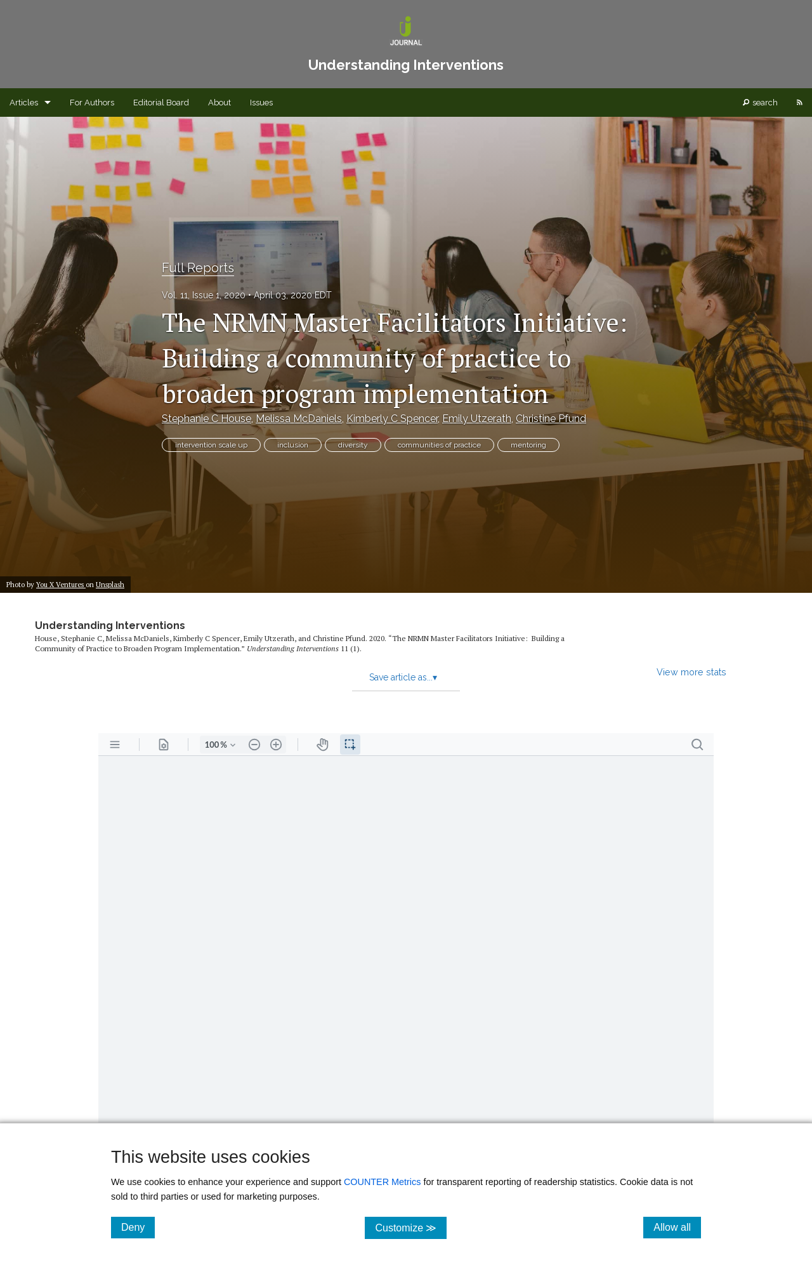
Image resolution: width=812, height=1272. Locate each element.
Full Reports (198, 267)
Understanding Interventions (110, 625)
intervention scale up (211, 445)
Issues (261, 102)
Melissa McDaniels (299, 419)
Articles (24, 102)
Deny (138, 1227)
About (219, 102)
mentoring (528, 445)
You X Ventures (61, 584)
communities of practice (439, 445)
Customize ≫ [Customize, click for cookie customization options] (411, 1227)
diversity (353, 445)
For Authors (92, 102)
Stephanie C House (206, 419)
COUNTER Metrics (382, 1182)
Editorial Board (161, 102)
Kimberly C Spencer (392, 419)
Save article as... (403, 677)
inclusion (292, 445)
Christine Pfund (551, 419)
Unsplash (110, 584)
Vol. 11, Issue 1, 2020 (204, 295)
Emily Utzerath (476, 419)
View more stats (691, 671)
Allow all (677, 1227)
